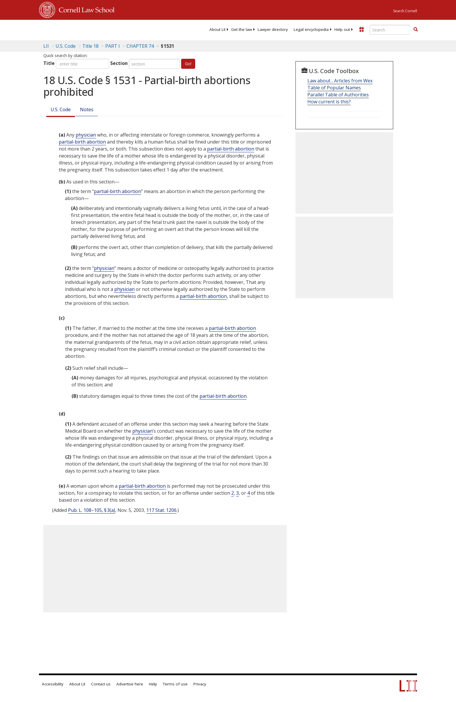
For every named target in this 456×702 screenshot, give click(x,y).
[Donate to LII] (361, 29)
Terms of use (175, 684)
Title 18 (90, 46)
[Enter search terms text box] (390, 30)
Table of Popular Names (334, 87)
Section (119, 63)
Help (153, 684)
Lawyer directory (273, 29)
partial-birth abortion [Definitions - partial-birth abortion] (82, 142)
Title (49, 63)
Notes (86, 109)
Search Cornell (405, 10)
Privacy (199, 684)
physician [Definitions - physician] (86, 135)
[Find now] (415, 29)
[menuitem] (217, 29)
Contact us (101, 684)
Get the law (241, 29)
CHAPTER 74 (140, 46)
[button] (416, 29)
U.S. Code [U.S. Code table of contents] (66, 46)
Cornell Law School (85, 9)
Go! (188, 63)
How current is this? (329, 101)
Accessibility (52, 684)
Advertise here (129, 684)
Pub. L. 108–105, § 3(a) (91, 510)
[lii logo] (104, 29)
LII (46, 46)
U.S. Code (61, 109)
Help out (342, 29)
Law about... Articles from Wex (340, 80)
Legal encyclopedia (311, 29)
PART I (112, 46)
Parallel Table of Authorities (338, 94)
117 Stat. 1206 (161, 510)
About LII (217, 29)
